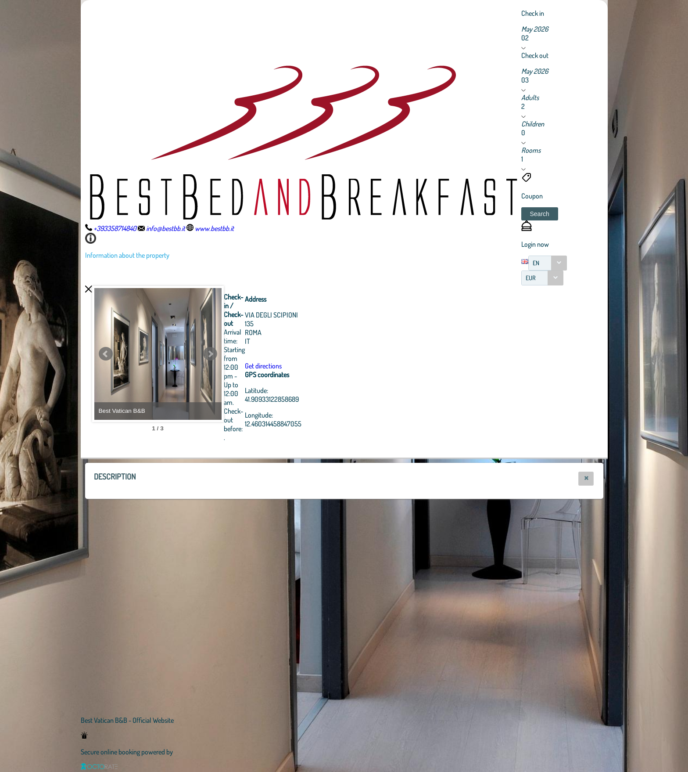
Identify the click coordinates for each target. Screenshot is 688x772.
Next (258, 354)
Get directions (311, 365)
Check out (534, 55)
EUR (531, 277)
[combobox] (547, 263)
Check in (532, 13)
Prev (106, 354)
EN (536, 263)
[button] (539, 213)
